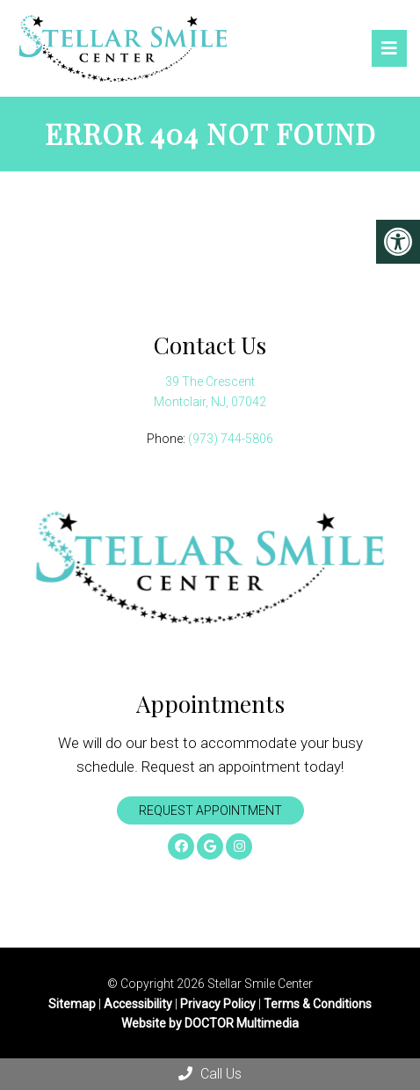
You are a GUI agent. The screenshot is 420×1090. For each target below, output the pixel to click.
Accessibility (138, 1004)
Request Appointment (210, 810)
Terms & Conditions (318, 1004)
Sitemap (72, 1004)
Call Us (210, 1073)
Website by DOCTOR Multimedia (210, 1023)
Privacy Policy (219, 1004)
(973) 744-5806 (230, 439)
